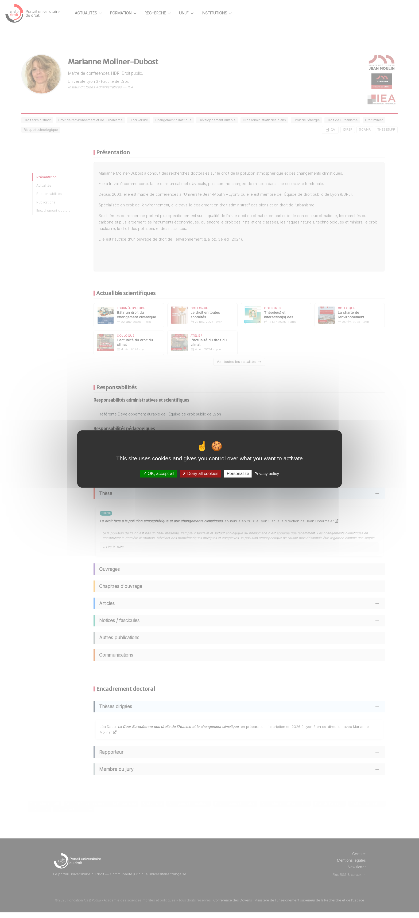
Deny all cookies (200, 473)
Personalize (238, 473)
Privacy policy (266, 473)
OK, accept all (158, 473)
